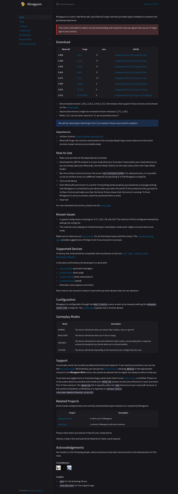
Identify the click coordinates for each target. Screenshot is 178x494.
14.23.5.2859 (82, 95)
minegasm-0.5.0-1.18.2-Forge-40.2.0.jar (131, 72)
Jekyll (30, 490)
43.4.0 (79, 66)
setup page (105, 205)
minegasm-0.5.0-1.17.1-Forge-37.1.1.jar (131, 78)
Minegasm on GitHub (151, 4)
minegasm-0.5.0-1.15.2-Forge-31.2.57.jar (131, 89)
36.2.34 (80, 83)
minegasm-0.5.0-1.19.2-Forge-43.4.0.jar (131, 66)
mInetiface (62, 424)
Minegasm (30, 4)
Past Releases (25, 35)
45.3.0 (79, 61)
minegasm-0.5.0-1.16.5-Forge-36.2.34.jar (131, 83)
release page (72, 107)
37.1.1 (79, 78)
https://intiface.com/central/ (90, 136)
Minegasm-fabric (65, 418)
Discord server (111, 368)
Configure (23, 26)
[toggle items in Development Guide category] (49, 44)
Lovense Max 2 (66, 276)
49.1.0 (79, 55)
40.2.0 (79, 72)
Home (21, 17)
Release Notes (25, 39)
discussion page (67, 368)
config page (88, 307)
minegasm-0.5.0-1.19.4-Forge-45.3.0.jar (131, 61)
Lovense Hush (66, 272)
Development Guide (27, 44)
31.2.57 (80, 89)
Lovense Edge (66, 268)
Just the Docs (38, 490)
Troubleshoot (24, 30)
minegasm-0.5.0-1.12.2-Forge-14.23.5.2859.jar (133, 95)
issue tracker (88, 236)
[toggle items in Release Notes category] (49, 39)
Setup (21, 21)
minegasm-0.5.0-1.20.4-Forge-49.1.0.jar (131, 55)
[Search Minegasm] (89, 4)
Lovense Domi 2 (67, 280)
